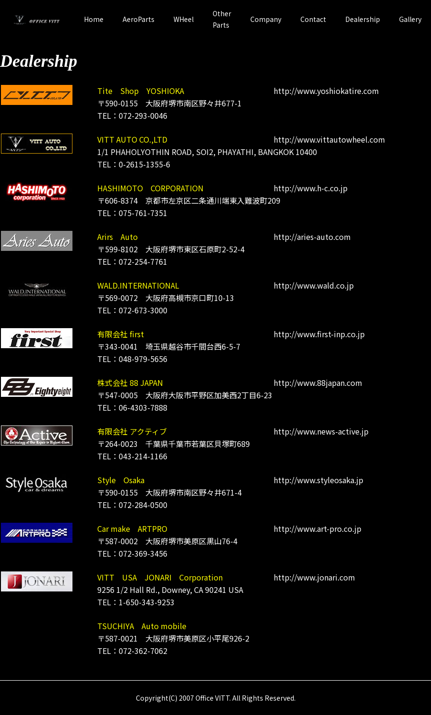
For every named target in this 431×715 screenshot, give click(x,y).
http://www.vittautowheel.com (329, 139)
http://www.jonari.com (314, 577)
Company (265, 19)
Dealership (362, 19)
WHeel (184, 19)
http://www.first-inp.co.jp (319, 334)
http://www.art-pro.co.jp (317, 528)
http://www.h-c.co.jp (311, 188)
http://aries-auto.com (312, 236)
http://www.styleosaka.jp (318, 480)
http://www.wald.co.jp (314, 285)
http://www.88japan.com (318, 382)
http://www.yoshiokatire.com (326, 90)
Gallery (410, 19)
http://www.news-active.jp (321, 431)
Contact (313, 19)
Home (93, 19)
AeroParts (138, 19)
